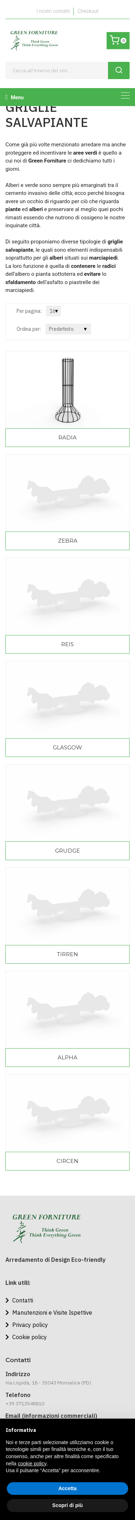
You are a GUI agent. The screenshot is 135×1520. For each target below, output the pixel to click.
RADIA (67, 437)
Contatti (19, 1300)
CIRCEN (67, 1161)
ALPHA (67, 1057)
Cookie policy (26, 1337)
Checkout (88, 11)
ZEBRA (67, 540)
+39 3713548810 (24, 1403)
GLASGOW (67, 747)
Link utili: (18, 1283)
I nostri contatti (52, 11)
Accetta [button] (67, 1488)
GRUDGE (67, 850)
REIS (67, 644)
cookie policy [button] (32, 1463)
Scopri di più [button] (67, 1505)
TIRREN (67, 954)
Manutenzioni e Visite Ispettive (48, 1312)
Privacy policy (26, 1324)
